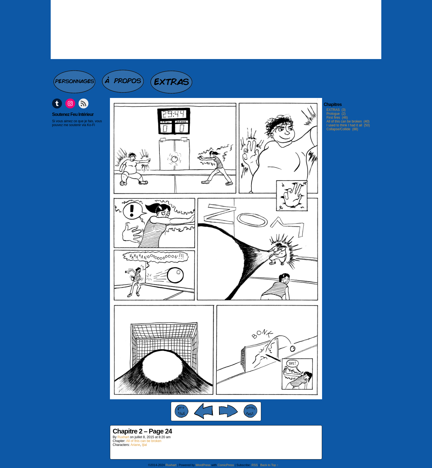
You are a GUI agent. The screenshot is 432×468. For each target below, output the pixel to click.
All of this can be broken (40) (347, 121)
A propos (123, 79)
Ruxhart (123, 437)
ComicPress (226, 465)
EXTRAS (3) (335, 110)
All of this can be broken (143, 441)
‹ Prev (203, 411)
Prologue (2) (335, 114)
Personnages (75, 79)
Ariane (135, 445)
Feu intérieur (216, 29)
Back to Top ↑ (269, 465)
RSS (255, 465)
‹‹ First (181, 411)
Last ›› (250, 411)
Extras (172, 79)
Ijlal (144, 445)
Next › (228, 411)
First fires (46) (337, 117)
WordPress (203, 465)
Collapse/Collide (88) (342, 129)
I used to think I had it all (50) (348, 125)
